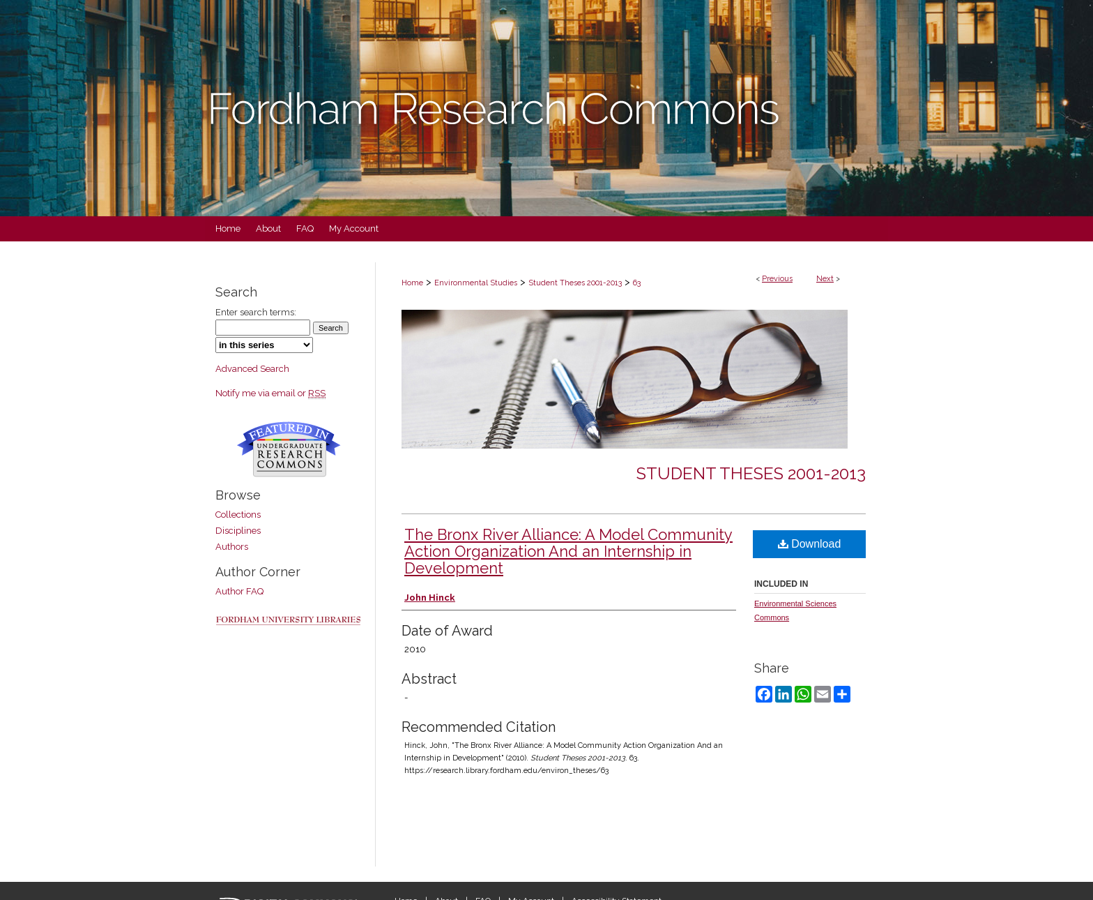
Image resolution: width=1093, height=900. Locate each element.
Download (809, 544)
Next (825, 278)
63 (637, 282)
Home (412, 282)
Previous (777, 278)
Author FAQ (239, 591)
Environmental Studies (475, 282)
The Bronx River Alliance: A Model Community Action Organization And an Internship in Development (568, 551)
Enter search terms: (255, 312)
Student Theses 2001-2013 (575, 282)
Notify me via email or (270, 393)
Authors (231, 546)
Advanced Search (252, 368)
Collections (238, 514)
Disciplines (238, 530)
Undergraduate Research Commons (288, 449)
